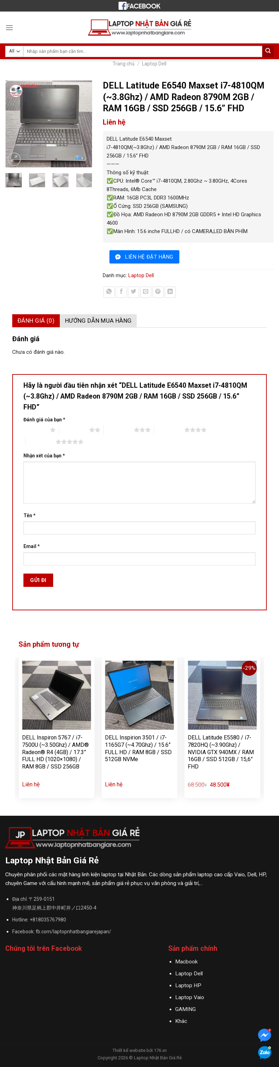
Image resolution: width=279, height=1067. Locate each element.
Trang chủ (124, 63)
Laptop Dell (154, 63)
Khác (181, 1021)
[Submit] (268, 51)
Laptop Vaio (189, 997)
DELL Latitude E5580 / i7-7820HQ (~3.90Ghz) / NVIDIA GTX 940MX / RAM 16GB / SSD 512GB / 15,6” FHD (221, 752)
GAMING (185, 1009)
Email (31, 546)
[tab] (36, 320)
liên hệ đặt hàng (149, 257)
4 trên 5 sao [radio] (169, 430)
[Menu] (9, 27)
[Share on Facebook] (121, 292)
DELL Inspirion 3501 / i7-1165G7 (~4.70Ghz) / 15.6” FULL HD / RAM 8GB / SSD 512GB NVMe (138, 748)
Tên (29, 515)
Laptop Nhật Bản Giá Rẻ (158, 1057)
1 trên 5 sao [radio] (35, 430)
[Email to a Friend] (145, 292)
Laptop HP (188, 985)
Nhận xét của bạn (44, 455)
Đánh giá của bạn (44, 419)
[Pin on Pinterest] (158, 292)
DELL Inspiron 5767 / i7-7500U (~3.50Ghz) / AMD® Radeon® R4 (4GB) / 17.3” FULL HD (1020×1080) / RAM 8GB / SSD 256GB (55, 752)
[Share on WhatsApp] (109, 292)
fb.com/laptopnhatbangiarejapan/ (73, 931)
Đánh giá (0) (36, 320)
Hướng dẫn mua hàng (98, 320)
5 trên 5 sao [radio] (41, 441)
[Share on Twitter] (133, 292)
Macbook (186, 962)
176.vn (160, 1050)
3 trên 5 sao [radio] (119, 430)
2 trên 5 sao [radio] (74, 430)
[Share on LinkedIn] (170, 292)
